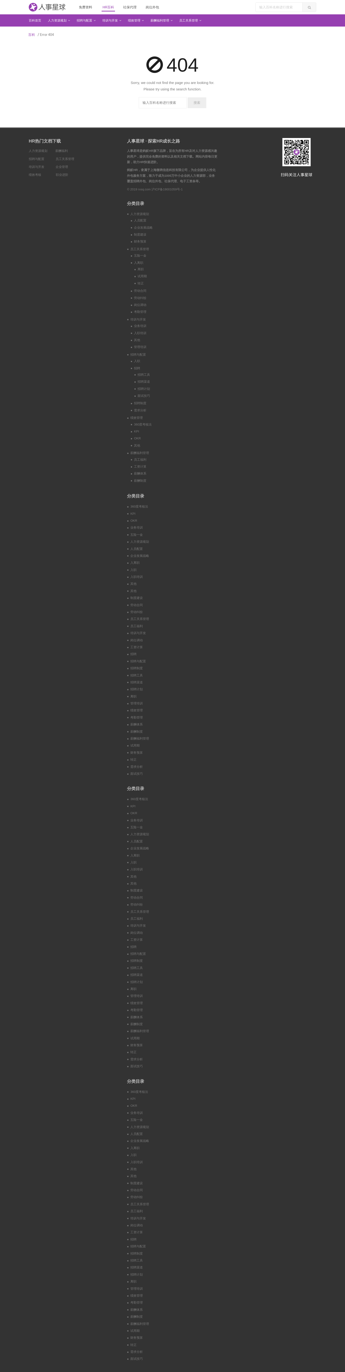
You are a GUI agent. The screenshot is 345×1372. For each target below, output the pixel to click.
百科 (31, 35)
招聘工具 (144, 374)
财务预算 (140, 241)
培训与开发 (36, 167)
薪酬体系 (140, 473)
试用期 (142, 276)
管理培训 (140, 347)
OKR (137, 438)
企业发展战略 (143, 227)
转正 (141, 283)
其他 (137, 340)
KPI (136, 431)
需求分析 (140, 410)
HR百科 (108, 7)
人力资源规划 (38, 151)
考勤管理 (140, 312)
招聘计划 (144, 389)
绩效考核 (35, 175)
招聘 (137, 368)
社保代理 (130, 7)
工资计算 (140, 466)
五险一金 (140, 255)
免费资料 (85, 7)
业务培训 (140, 326)
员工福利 (140, 459)
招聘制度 (140, 403)
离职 (141, 269)
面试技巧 (144, 396)
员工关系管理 (65, 159)
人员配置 (140, 220)
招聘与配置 (36, 159)
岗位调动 (140, 305)
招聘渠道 (144, 381)
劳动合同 (140, 291)
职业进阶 (62, 175)
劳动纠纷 (140, 298)
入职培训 (140, 333)
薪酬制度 (140, 480)
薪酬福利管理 (139, 453)
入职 (137, 361)
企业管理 (62, 167)
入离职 (138, 263)
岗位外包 (152, 7)
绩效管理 (136, 418)
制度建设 (140, 234)
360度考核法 (143, 424)
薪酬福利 (61, 151)
